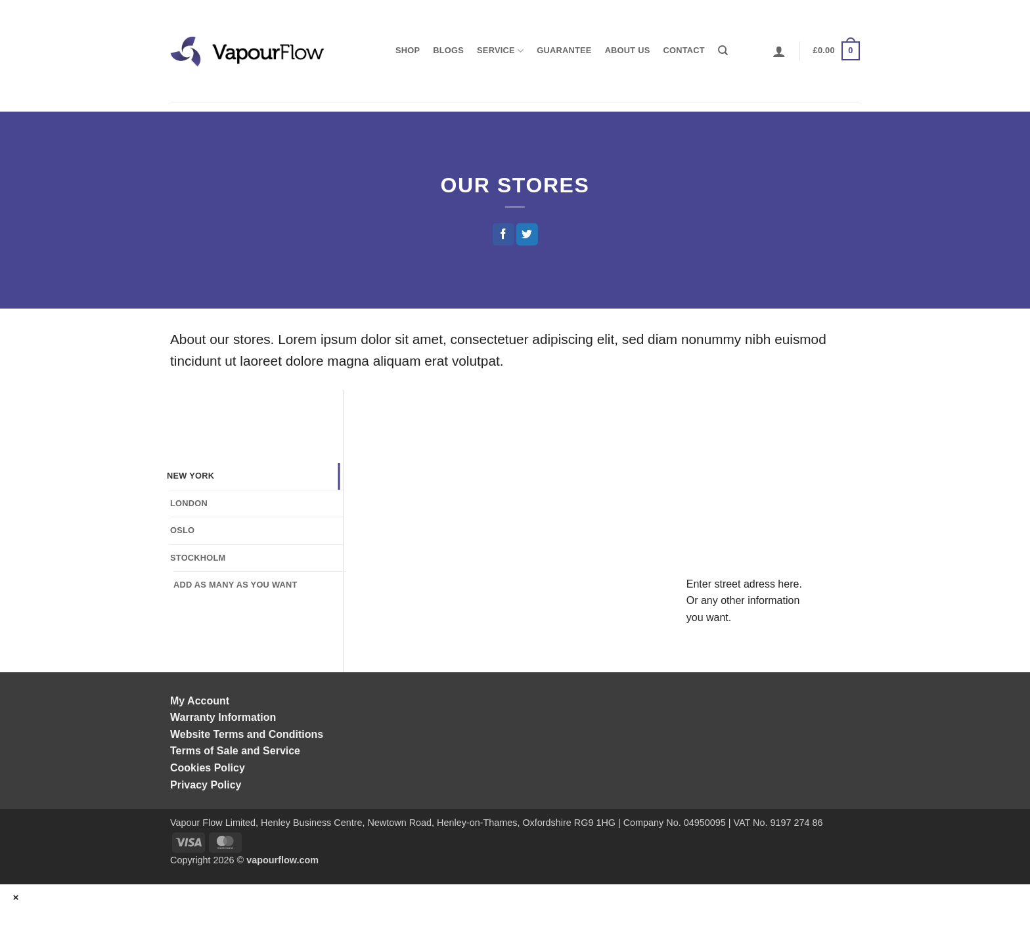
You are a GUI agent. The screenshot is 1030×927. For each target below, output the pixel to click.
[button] (779, 51)
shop (407, 50)
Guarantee (564, 50)
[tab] (253, 476)
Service (500, 51)
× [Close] (16, 897)
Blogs (448, 50)
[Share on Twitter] (527, 234)
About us (627, 50)
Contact (684, 50)
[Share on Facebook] (503, 234)
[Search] (723, 50)
